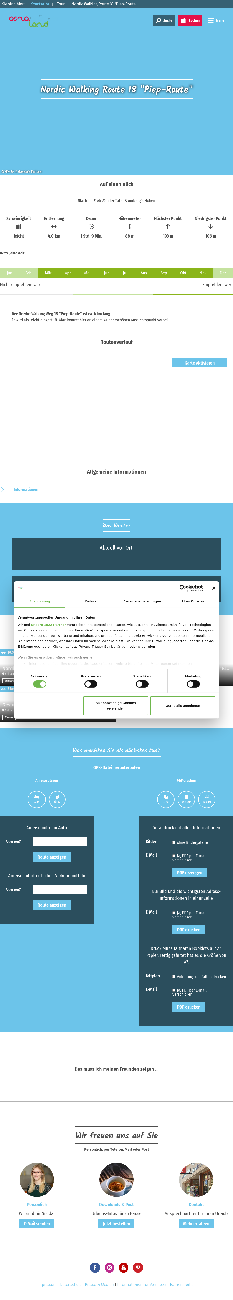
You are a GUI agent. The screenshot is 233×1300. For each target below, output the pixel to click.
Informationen (26, 489)
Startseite (40, 4)
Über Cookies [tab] (193, 601)
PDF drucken (188, 929)
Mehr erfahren (196, 1223)
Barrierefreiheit (183, 1284)
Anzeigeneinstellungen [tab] (142, 601)
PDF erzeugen (189, 872)
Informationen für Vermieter (142, 1284)
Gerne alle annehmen (183, 706)
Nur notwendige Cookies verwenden (116, 705)
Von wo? (13, 841)
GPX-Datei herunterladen (116, 767)
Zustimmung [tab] (39, 601)
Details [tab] (91, 601)
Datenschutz (70, 1284)
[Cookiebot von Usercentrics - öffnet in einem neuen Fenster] (183, 588)
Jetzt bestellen (116, 1223)
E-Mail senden (37, 1223)
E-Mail (151, 854)
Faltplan (153, 975)
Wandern (9, 717)
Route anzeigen (52, 857)
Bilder (151, 841)
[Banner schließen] (213, 588)
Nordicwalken (11, 681)
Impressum (47, 1284)
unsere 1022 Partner (48, 624)
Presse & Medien (99, 1284)
